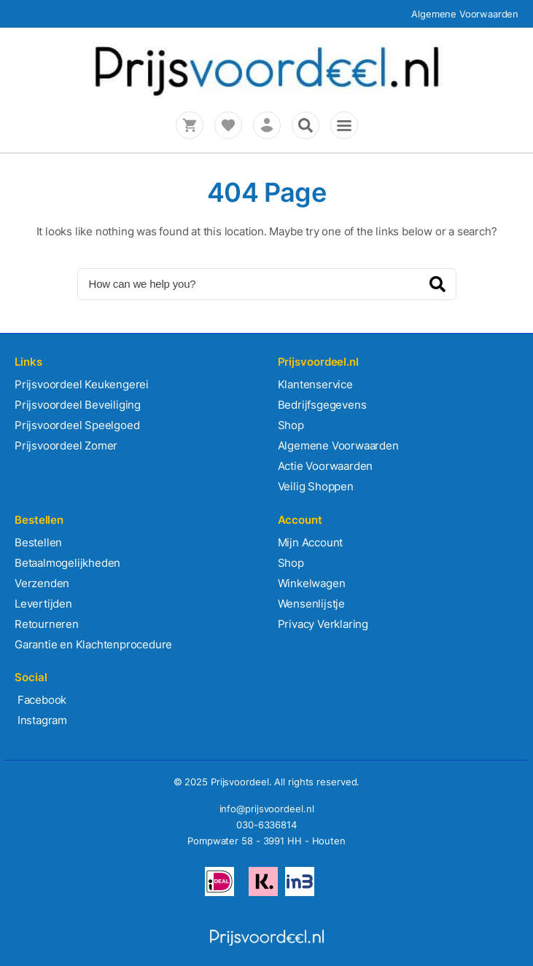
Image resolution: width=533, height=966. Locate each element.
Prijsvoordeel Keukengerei (82, 384)
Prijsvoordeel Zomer (66, 445)
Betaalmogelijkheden (67, 563)
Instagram (41, 720)
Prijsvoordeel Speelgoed (77, 425)
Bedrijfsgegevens (322, 405)
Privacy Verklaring (323, 624)
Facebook (40, 700)
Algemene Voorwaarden (464, 14)
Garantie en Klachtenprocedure (93, 644)
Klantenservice (315, 384)
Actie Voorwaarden (325, 466)
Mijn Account (310, 542)
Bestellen (38, 542)
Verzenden (42, 583)
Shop (291, 425)
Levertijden (43, 603)
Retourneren (47, 624)
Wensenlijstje (311, 603)
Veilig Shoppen (316, 486)
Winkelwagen (312, 583)
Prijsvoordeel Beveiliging (78, 405)
